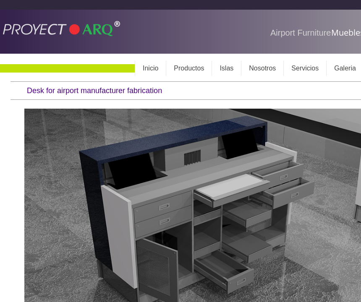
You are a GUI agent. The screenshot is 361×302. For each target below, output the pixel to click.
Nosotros (262, 68)
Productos (189, 68)
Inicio (150, 68)
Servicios (305, 68)
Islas (226, 68)
